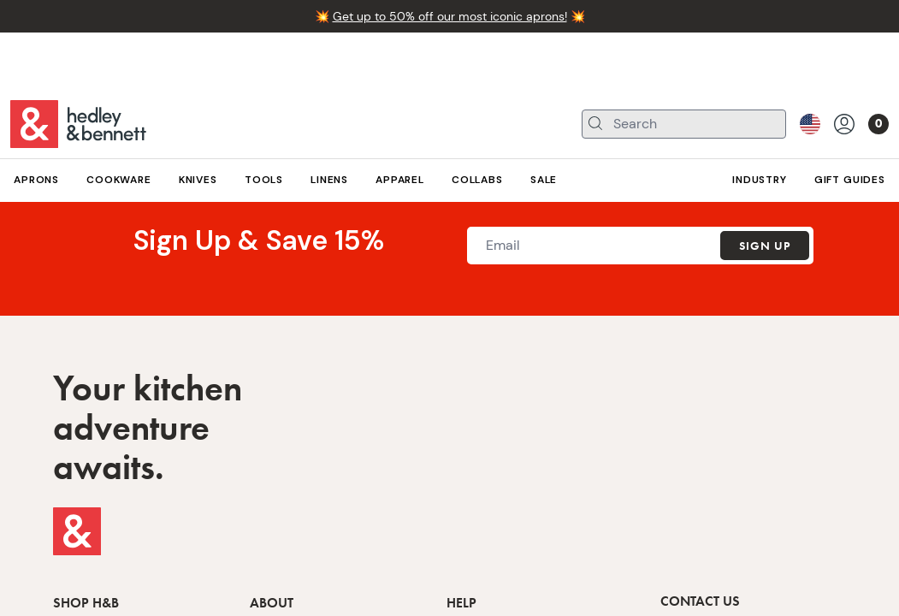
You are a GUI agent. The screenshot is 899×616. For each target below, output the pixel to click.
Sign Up (764, 245)
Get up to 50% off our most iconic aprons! (450, 16)
